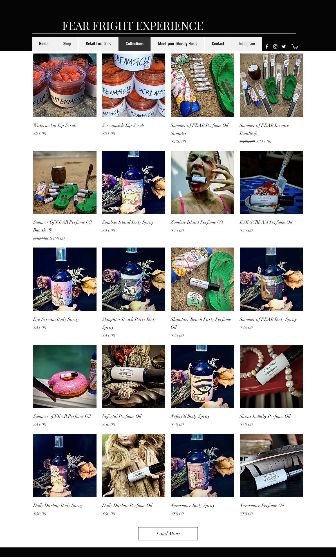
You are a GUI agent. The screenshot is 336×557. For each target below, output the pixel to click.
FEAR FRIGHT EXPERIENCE (132, 25)
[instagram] (275, 46)
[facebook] (267, 46)
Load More (168, 534)
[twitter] (283, 46)
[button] (295, 46)
